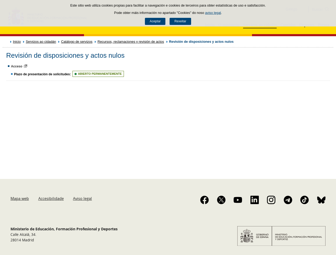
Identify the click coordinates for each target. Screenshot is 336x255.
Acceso (16, 66)
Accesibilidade (51, 198)
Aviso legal (82, 198)
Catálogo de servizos (77, 42)
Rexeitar (180, 21)
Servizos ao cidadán (41, 42)
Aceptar (155, 21)
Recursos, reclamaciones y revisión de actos (130, 42)
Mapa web (19, 198)
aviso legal (213, 13)
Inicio (17, 42)
